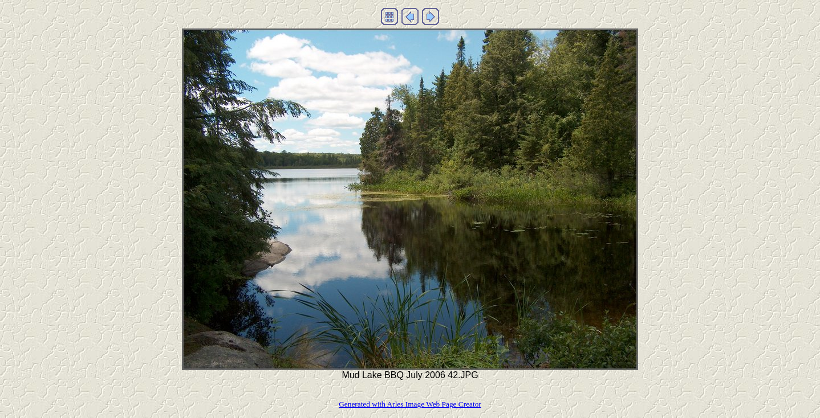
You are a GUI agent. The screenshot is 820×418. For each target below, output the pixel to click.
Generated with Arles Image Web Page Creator (410, 404)
